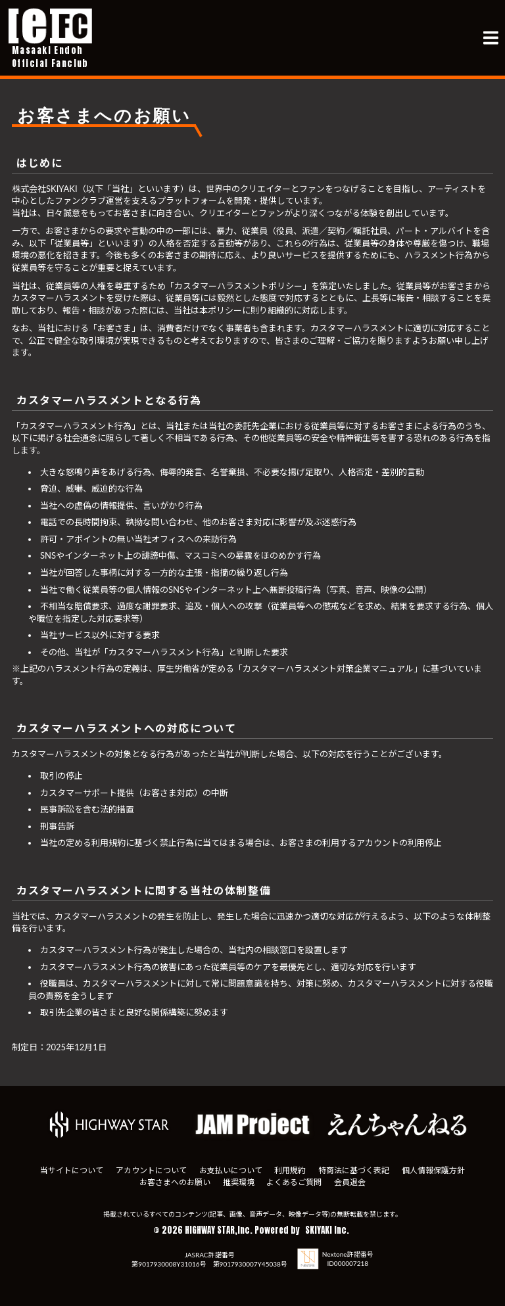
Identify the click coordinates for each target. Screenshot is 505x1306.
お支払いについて (230, 1170)
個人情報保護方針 (434, 1170)
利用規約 (290, 1170)
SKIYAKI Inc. (327, 1230)
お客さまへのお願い (174, 1182)
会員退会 (350, 1182)
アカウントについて (150, 1170)
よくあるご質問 (294, 1182)
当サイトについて (71, 1170)
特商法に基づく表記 (354, 1170)
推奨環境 (238, 1182)
